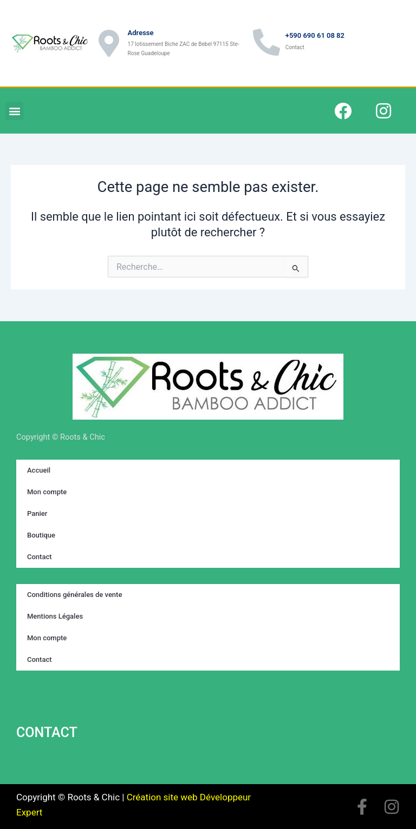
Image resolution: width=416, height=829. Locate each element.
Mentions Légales (55, 616)
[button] (14, 111)
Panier (37, 513)
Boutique (41, 535)
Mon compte (47, 492)
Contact (39, 557)
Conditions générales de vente (74, 595)
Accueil (38, 470)
